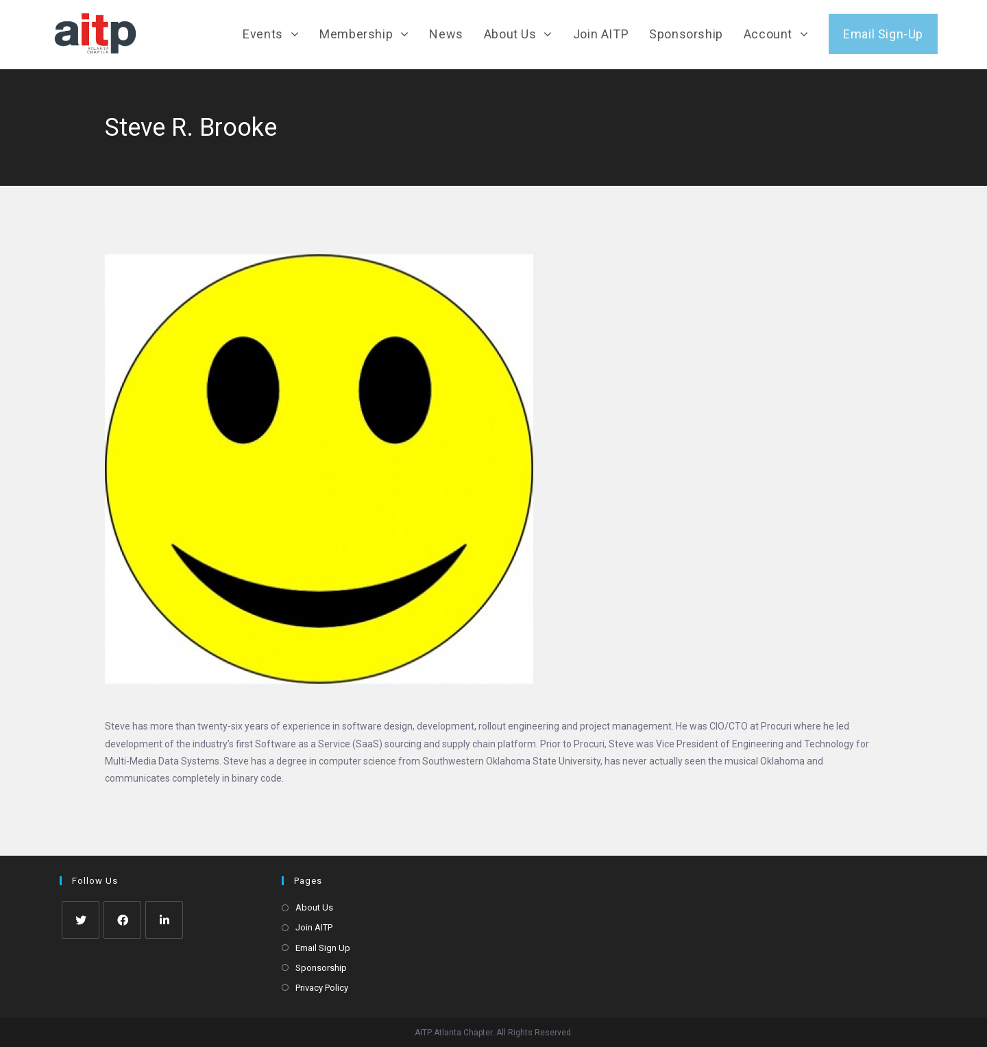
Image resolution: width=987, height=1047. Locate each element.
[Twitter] (80, 920)
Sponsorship (321, 968)
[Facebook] (122, 920)
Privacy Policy (321, 988)
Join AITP (313, 927)
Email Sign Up (322, 948)
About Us (314, 907)
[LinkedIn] (164, 920)
